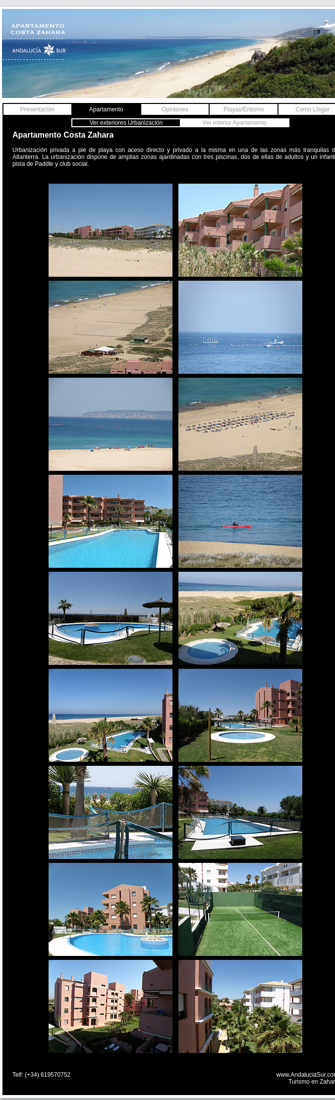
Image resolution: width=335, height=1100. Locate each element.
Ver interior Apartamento (235, 122)
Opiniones (175, 109)
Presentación (37, 109)
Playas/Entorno (243, 109)
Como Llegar (312, 109)
